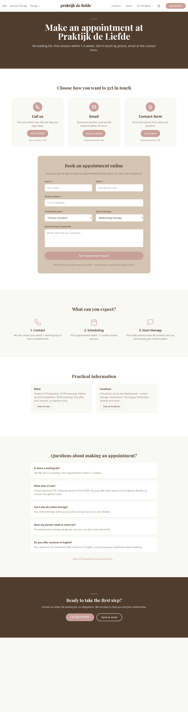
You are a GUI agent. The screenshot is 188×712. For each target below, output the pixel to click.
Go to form (150, 133)
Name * (48, 181)
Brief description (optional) (58, 226)
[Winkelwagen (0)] (159, 6)
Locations (117, 5)
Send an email (94, 133)
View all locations (111, 406)
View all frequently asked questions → (94, 559)
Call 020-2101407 (79, 617)
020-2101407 (38, 133)
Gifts (4, 5)
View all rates (43, 406)
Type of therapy (103, 211)
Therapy (35, 5)
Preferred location (53, 211)
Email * (99, 181)
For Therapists (145, 5)
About (130, 5)
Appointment (175, 5)
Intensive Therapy (18, 5)
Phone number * (53, 196)
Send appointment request (94, 255)
